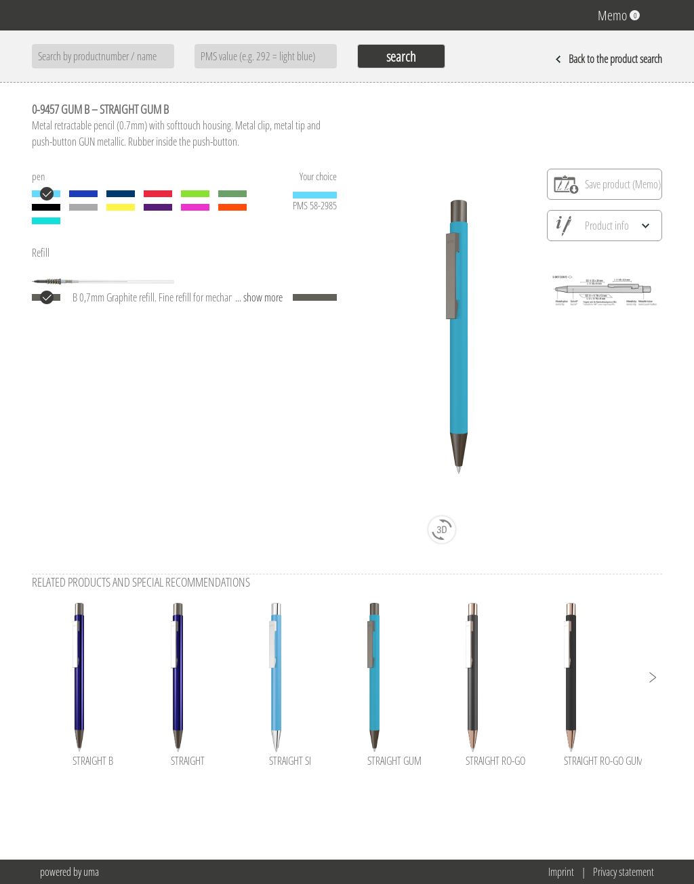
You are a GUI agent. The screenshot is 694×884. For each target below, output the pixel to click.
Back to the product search (608, 58)
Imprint (561, 871)
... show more (259, 297)
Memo (619, 15)
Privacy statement (623, 871)
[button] (652, 677)
